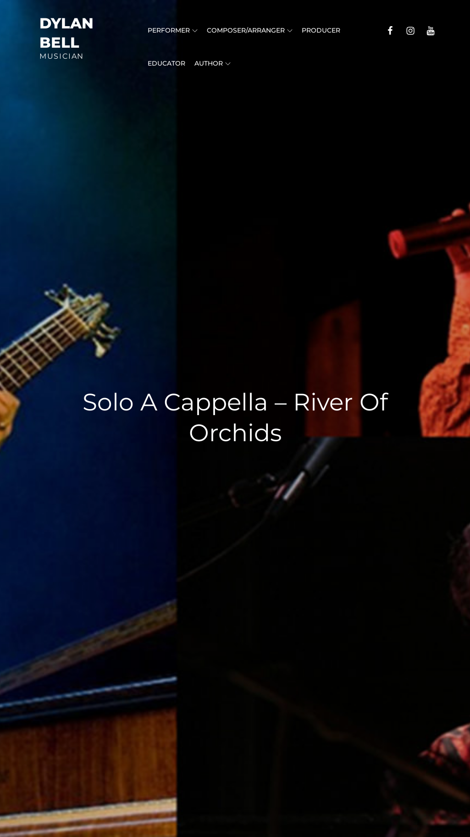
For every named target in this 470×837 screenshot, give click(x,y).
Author (212, 63)
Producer (321, 30)
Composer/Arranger (250, 30)
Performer (173, 30)
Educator (166, 63)
